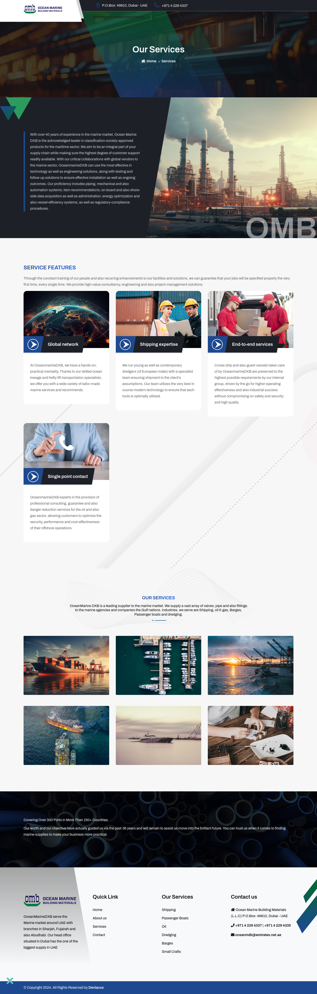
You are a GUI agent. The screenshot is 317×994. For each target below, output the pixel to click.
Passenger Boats (175, 918)
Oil (164, 926)
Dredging (169, 935)
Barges (167, 943)
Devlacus (96, 987)
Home (101, 21)
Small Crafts (171, 951)
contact (163, 21)
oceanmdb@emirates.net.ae (258, 935)
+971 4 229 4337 (171, 4)
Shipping (169, 910)
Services (142, 21)
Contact (99, 935)
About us (120, 21)
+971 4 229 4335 (277, 925)
